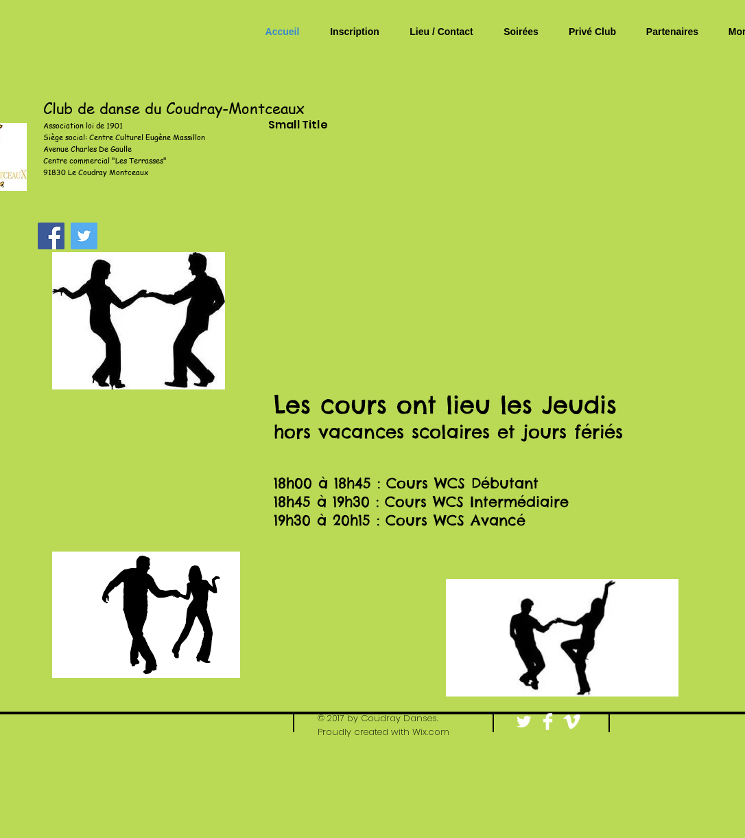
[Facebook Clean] (547, 721)
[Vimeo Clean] (571, 721)
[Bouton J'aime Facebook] (682, 722)
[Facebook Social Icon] (51, 236)
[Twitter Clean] (523, 721)
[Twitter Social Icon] (84, 236)
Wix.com (430, 731)
